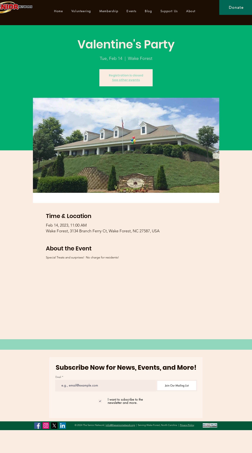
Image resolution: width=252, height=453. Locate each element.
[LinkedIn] (62, 425)
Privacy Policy (187, 425)
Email (58, 377)
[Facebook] (37, 425)
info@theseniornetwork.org (120, 425)
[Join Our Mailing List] (176, 385)
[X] (54, 425)
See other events (126, 80)
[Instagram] (46, 425)
